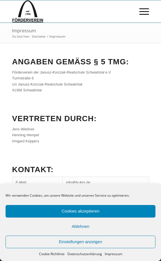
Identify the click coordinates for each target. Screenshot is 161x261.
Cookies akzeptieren (80, 211)
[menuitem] (141, 11)
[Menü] (141, 11)
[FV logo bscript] (66, 11)
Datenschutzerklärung (84, 254)
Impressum (113, 254)
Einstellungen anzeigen (80, 241)
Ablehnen (80, 226)
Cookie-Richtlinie (52, 254)
